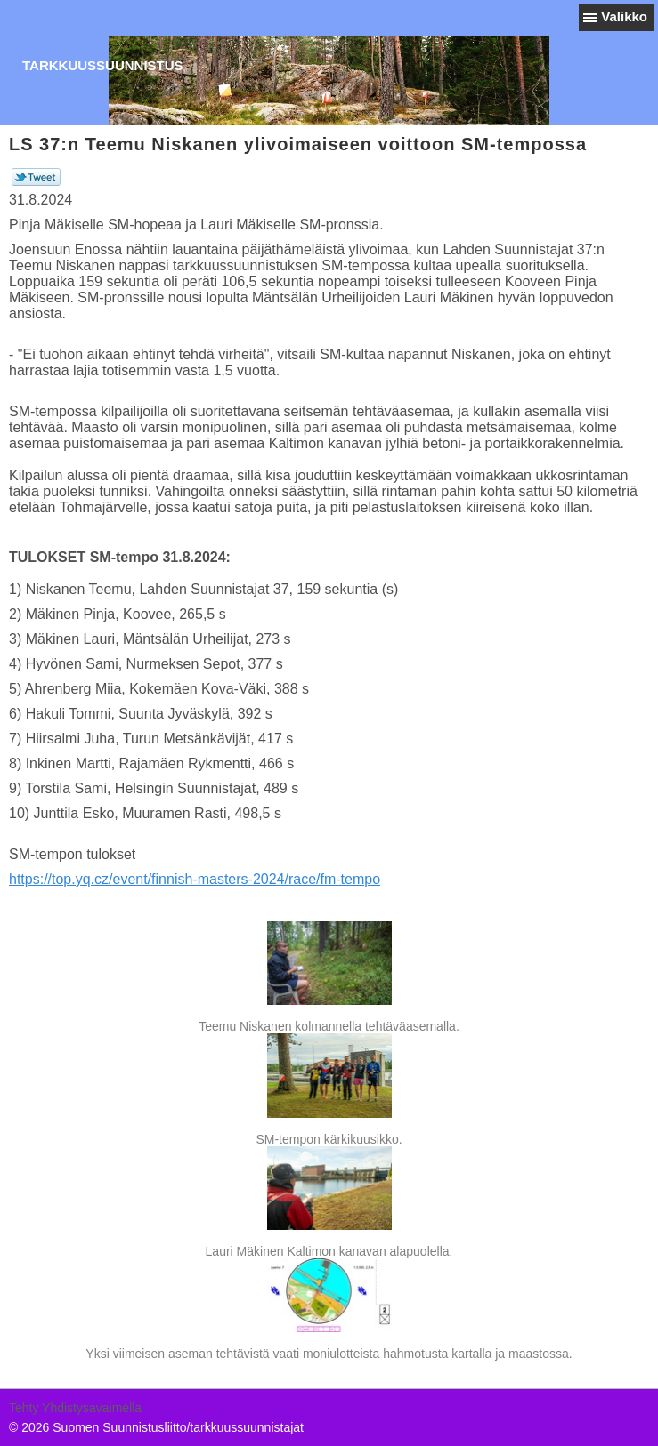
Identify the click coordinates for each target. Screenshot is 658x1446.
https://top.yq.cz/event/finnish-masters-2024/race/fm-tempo (194, 879)
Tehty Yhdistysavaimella (75, 1408)
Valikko (624, 16)
